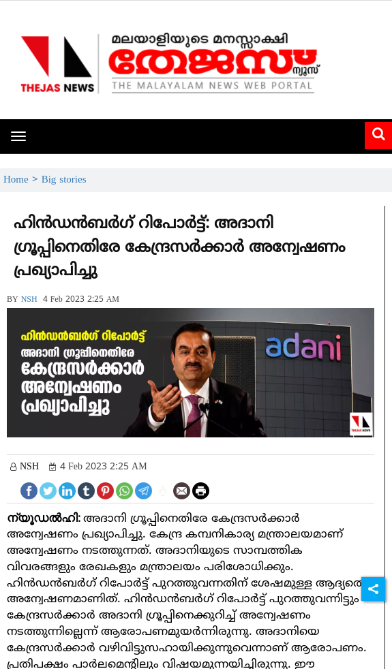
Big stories (64, 180)
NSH (29, 300)
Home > (22, 180)
